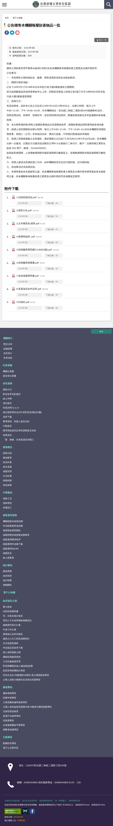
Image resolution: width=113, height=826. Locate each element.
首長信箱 (7, 357)
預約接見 (7, 403)
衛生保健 (7, 466)
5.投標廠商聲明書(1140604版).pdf (37, 249)
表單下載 (7, 416)
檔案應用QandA (11, 548)
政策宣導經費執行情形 (14, 670)
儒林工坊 (7, 498)
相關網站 (7, 584)
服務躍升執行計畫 (12, 625)
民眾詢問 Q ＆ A (11, 407)
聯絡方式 (7, 389)
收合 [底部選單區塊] (101, 331)
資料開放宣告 (74, 800)
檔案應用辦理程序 (12, 539)
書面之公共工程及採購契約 (16, 638)
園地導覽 (7, 571)
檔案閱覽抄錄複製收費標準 (16, 535)
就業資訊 (7, 435)
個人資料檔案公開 (12, 652)
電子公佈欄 (17, 18)
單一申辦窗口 (61, 800)
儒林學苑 (7, 503)
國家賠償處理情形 (12, 656)
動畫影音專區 (9, 743)
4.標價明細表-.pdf (29, 236)
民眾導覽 (7, 365)
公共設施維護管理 (12, 661)
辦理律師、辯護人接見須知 (16, 421)
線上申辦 (7, 398)
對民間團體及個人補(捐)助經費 (18, 666)
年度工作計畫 (9, 629)
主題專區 (7, 737)
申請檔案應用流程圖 (13, 525)
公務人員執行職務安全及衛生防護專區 (21, 679)
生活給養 (7, 475)
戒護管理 (7, 471)
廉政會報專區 (9, 693)
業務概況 (7, 447)
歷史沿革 (7, 344)
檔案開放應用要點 (12, 530)
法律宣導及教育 (10, 711)
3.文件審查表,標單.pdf (30, 223)
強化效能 (7, 485)
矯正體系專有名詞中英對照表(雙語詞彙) (22, 412)
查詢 (108, 4)
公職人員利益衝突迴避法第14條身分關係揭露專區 (27, 706)
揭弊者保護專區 (10, 729)
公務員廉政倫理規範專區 (15, 702)
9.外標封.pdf (25, 302)
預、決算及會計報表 (13, 615)
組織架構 (7, 348)
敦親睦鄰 (7, 480)
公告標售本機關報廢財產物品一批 (33, 25)
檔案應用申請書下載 (13, 544)
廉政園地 (7, 687)
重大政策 (7, 606)
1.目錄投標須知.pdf (29, 197)
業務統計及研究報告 (13, 634)
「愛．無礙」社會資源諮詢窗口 (18, 439)
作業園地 (7, 492)
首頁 (7, 18)
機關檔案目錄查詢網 (13, 521)
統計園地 (7, 565)
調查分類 (7, 453)
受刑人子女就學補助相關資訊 (17, 620)
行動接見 (7, 426)
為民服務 (7, 383)
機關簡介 (8, 338)
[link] (7, 33)
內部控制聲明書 (10, 611)
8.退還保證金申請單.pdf (32, 289)
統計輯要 (7, 580)
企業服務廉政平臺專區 (14, 725)
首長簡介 (7, 353)
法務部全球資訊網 (12, 800)
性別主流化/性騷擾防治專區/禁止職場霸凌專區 (26, 675)
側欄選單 (4, 4)
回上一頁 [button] (103, 40)
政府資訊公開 (10, 600)
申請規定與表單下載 (13, 647)
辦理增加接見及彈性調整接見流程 (19, 430)
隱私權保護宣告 (46, 800)
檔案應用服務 (10, 515)
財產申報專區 (9, 697)
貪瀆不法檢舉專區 (12, 716)
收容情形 (7, 575)
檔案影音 (7, 553)
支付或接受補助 (10, 643)
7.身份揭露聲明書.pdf (30, 276)
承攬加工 (7, 507)
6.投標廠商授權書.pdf (30, 263)
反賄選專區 (8, 720)
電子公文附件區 (10, 747)
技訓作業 (7, 462)
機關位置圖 (8, 371)
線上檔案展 (8, 557)
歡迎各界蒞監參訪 (12, 394)
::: (2, 2)
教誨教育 (7, 457)
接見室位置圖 (9, 375)
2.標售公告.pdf (27, 210)
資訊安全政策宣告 (29, 800)
